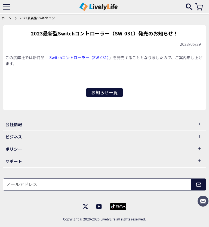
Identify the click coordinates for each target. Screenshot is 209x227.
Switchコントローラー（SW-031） (79, 57)
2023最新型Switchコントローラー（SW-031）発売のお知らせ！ (40, 18)
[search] (189, 6)
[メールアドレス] (97, 184)
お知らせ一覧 (104, 92)
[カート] (198, 6)
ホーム (6, 18)
